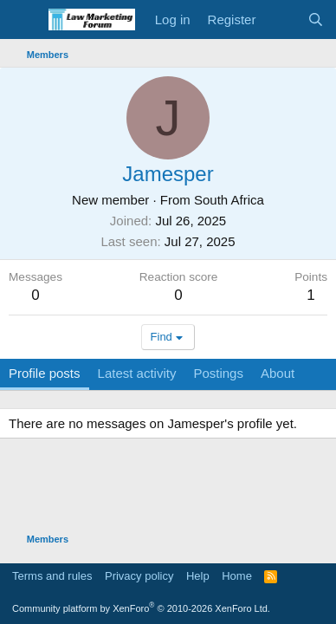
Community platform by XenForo (141, 608)
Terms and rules (52, 575)
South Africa (229, 199)
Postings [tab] (218, 373)
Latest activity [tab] (137, 373)
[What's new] (281, 19)
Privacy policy (139, 575)
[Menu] (23, 20)
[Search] (316, 19)
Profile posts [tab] (45, 373)
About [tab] (277, 373)
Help (198, 575)
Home (237, 575)
